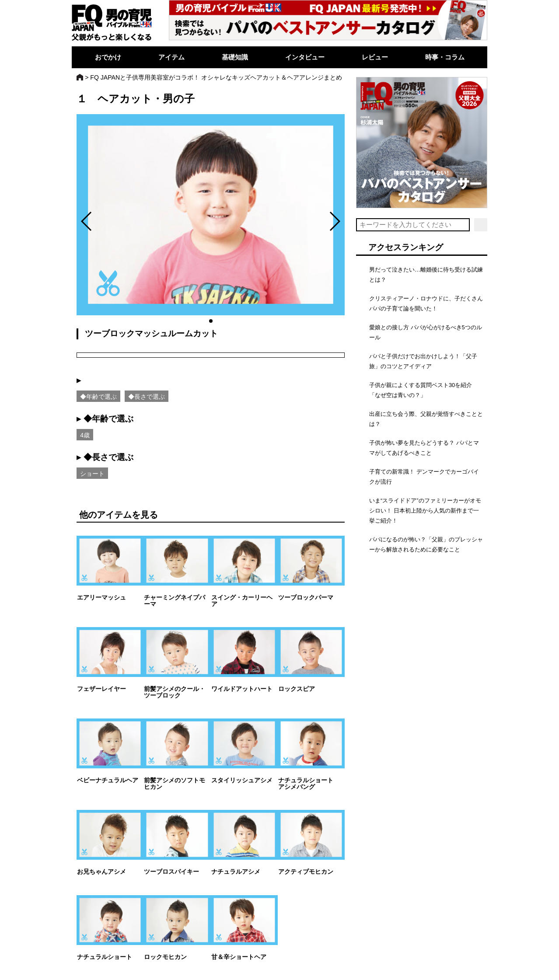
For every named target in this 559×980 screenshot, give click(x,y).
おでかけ (108, 57)
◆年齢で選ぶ (98, 397)
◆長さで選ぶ (146, 397)
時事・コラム (445, 57)
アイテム (171, 57)
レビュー (375, 57)
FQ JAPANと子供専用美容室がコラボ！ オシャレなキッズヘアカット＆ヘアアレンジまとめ (216, 77)
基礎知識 (235, 57)
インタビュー (305, 57)
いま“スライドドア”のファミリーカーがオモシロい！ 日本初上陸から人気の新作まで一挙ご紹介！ (425, 510)
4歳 (85, 435)
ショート (92, 474)
